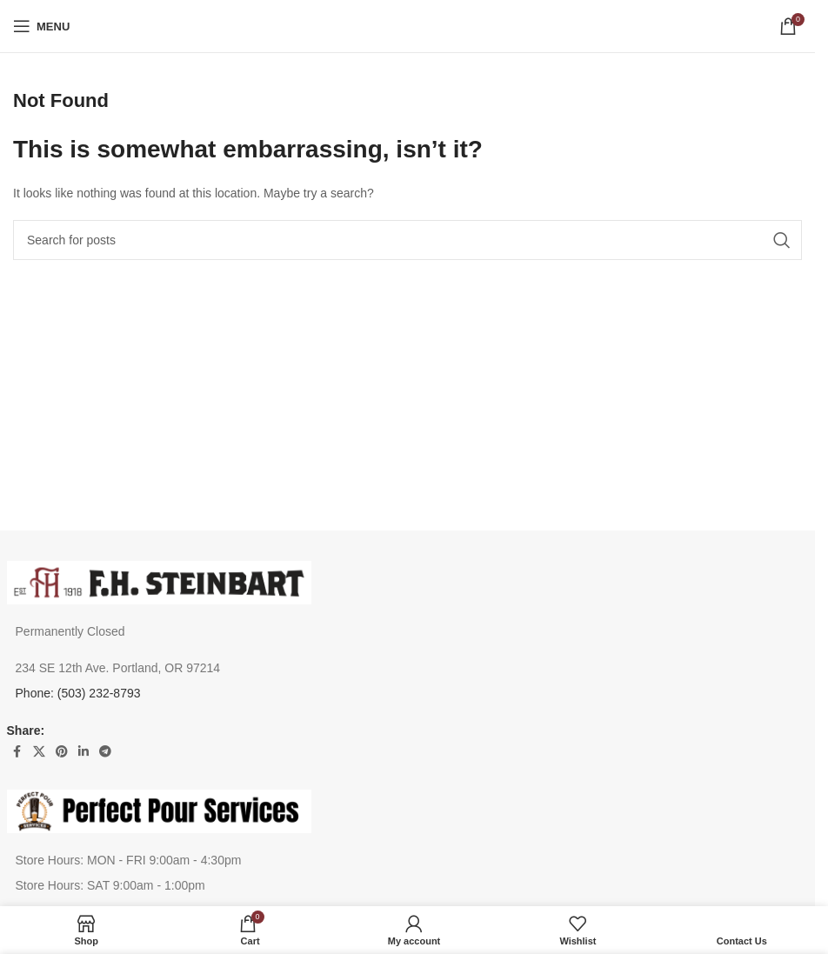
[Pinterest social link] (61, 752)
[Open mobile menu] (41, 26)
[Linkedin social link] (83, 752)
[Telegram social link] (105, 752)
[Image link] (159, 581)
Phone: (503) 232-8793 (78, 693)
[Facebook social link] (17, 752)
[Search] (407, 240)
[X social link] (39, 752)
